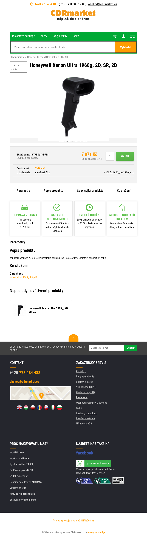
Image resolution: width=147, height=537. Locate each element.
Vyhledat (125, 47)
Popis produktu (53, 190)
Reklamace (81, 397)
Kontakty (81, 371)
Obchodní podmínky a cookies (91, 402)
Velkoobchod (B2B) (86, 387)
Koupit (125, 156)
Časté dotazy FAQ (85, 392)
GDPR (79, 407)
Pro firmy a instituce (86, 413)
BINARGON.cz (87, 520)
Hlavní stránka (17, 57)
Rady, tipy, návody (85, 376)
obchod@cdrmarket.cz (102, 4)
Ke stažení (123, 190)
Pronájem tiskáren (85, 418)
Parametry (23, 190)
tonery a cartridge (96, 532)
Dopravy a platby (84, 381)
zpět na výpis (15, 67)
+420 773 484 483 (43, 4)
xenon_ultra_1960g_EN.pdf (23, 277)
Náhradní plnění (84, 423)
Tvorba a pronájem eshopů (66, 520)
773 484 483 (25, 372)
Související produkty (90, 190)
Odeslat (130, 347)
